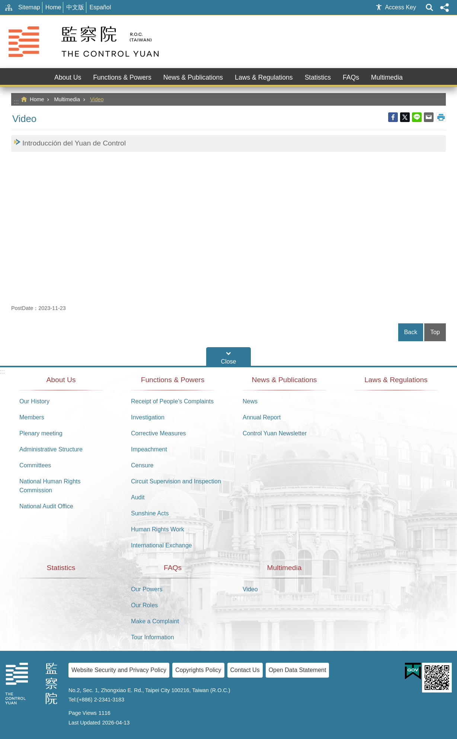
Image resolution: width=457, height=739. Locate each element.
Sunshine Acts (150, 513)
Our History (34, 401)
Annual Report (262, 417)
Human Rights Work (157, 529)
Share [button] (444, 7)
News (250, 401)
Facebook (393, 117)
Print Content (441, 117)
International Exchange (161, 545)
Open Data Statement (297, 670)
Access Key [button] (400, 7)
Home (53, 7)
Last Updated (84, 723)
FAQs (173, 568)
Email (429, 117)
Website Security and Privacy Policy (118, 670)
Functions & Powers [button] (122, 77)
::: (16, 102)
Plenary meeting (41, 433)
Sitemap (29, 7)
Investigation (147, 417)
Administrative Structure (51, 449)
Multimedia (67, 99)
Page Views (82, 713)
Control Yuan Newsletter (275, 433)
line (417, 117)
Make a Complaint (155, 621)
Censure (142, 465)
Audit (137, 497)
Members (31, 417)
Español (100, 7)
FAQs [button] (351, 77)
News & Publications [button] (193, 77)
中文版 (75, 7)
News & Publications (284, 380)
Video (97, 99)
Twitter (405, 117)
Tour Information (152, 637)
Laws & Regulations (264, 77)
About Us (61, 380)
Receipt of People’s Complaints (172, 401)
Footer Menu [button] (228, 356)
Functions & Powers (173, 380)
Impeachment (149, 449)
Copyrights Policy (198, 670)
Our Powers (146, 589)
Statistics (318, 77)
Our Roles (144, 605)
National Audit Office (46, 506)
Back (411, 332)
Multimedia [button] (387, 77)
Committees (35, 465)
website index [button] (429, 7)
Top (435, 332)
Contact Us (245, 670)
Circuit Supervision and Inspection (176, 481)
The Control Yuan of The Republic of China (85, 41)
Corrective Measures (158, 433)
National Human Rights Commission (50, 485)
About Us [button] (67, 77)
